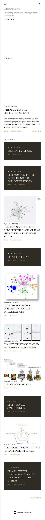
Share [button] (6, 131)
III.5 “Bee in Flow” (18, 256)
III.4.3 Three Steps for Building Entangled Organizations (17, 308)
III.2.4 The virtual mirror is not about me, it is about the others (21, 476)
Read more (36, 131)
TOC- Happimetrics (19, 150)
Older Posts (35, 497)
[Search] (39, 3)
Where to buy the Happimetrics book (16, 111)
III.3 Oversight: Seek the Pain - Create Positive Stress (22, 449)
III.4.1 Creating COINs (17, 384)
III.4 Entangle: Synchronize (16, 406)
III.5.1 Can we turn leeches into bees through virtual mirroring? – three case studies (22, 231)
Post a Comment (16, 131)
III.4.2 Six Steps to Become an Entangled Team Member (21, 346)
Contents (9, 20)
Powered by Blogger (23, 512)
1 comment (17, 154)
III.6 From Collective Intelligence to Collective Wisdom (20, 178)
